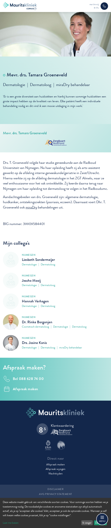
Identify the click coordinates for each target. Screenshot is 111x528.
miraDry (31, 208)
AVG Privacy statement (55, 494)
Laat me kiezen (10, 523)
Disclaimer (55, 489)
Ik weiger (87, 523)
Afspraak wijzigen (56, 469)
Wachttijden (55, 473)
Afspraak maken (55, 464)
